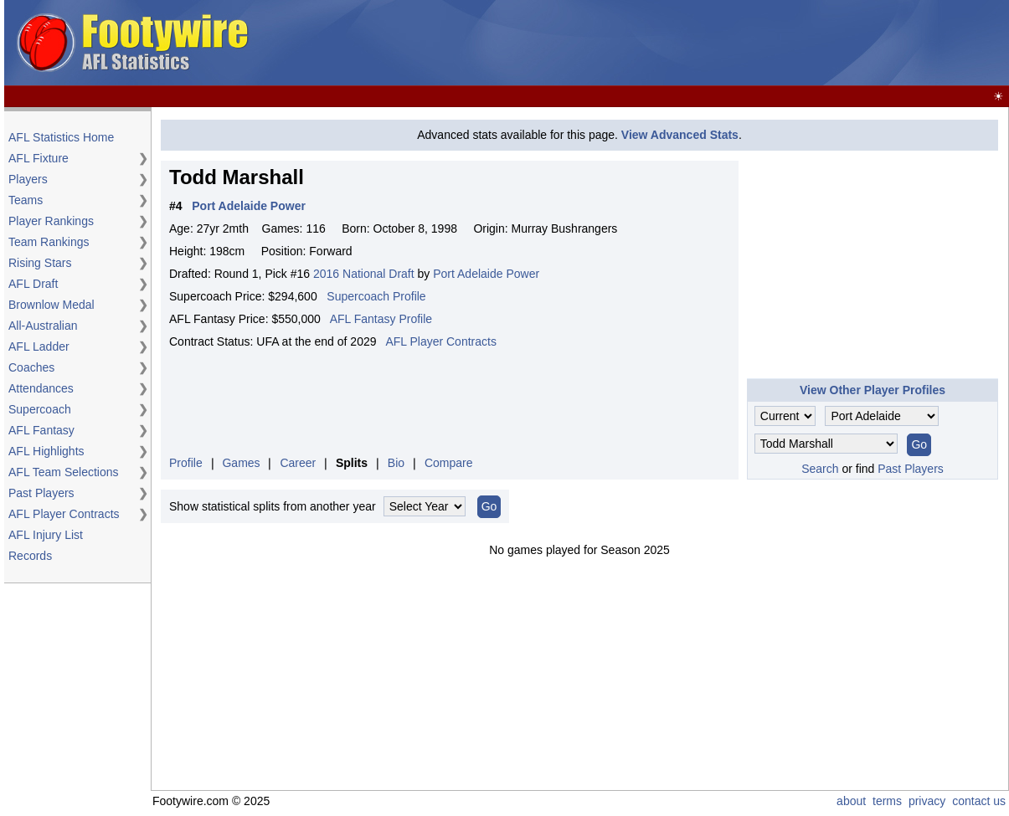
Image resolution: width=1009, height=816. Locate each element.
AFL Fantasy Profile (381, 319)
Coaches (31, 367)
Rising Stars (39, 262)
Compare (449, 463)
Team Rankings (49, 242)
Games (241, 463)
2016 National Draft (363, 273)
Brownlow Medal (51, 304)
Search (819, 468)
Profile (186, 463)
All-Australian (42, 325)
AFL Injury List (45, 534)
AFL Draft (33, 283)
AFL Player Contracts (64, 514)
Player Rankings (51, 221)
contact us (979, 801)
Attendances (41, 388)
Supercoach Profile (376, 296)
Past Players (41, 493)
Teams (25, 200)
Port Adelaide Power (486, 273)
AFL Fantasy (41, 430)
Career (298, 463)
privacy (927, 801)
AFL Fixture (38, 158)
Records (30, 555)
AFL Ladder (38, 346)
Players (28, 179)
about (851, 801)
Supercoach (39, 409)
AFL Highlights (46, 451)
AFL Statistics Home (61, 137)
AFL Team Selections (63, 472)
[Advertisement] (701, 43)
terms (887, 801)
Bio (396, 463)
